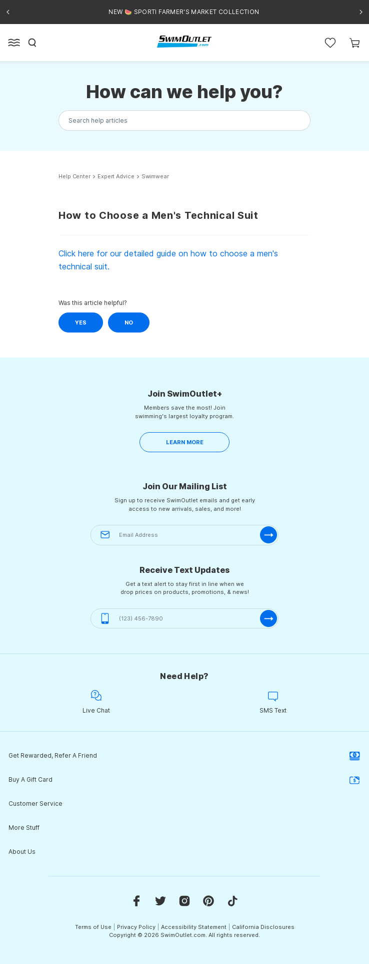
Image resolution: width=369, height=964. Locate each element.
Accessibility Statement (193, 926)
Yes (80, 322)
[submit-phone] (268, 618)
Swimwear (155, 176)
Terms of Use (93, 926)
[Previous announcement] (8, 12)
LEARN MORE (185, 442)
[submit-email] (268, 534)
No (128, 322)
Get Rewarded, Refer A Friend (184, 756)
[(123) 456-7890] (184, 618)
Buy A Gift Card (184, 780)
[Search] (32, 42)
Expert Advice (116, 176)
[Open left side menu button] (14, 43)
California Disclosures (263, 926)
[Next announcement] (361, 12)
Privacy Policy (136, 926)
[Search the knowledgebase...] (184, 120)
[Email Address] (184, 535)
